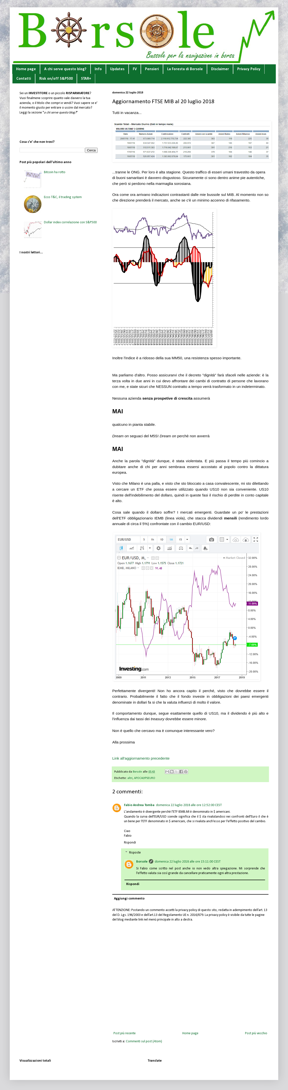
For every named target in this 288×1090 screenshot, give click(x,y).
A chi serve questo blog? (65, 69)
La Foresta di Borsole (185, 69)
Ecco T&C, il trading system (63, 197)
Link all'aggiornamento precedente (141, 758)
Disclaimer (220, 69)
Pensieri (152, 69)
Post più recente (124, 1033)
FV (135, 69)
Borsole (141, 862)
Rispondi (130, 842)
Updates (117, 69)
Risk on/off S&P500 (56, 79)
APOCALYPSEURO (144, 778)
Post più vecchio (256, 1033)
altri (130, 778)
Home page (26, 69)
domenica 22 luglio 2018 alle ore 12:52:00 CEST (189, 805)
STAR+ (86, 79)
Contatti (23, 79)
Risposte (135, 853)
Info (98, 69)
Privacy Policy (248, 69)
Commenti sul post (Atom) (144, 1041)
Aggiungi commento (129, 898)
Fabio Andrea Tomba (139, 805)
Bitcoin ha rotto (54, 172)
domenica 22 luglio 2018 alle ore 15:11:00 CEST (188, 862)
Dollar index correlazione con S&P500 (70, 222)
